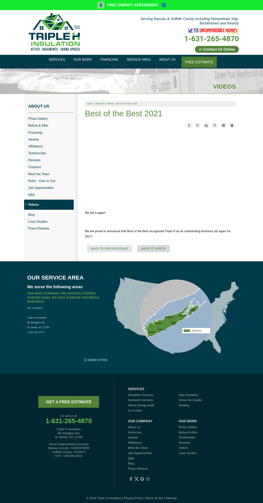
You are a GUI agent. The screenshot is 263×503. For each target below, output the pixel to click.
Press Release (38, 225)
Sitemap (171, 495)
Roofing (184, 402)
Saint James (35, 289)
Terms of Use (154, 495)
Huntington (74, 289)
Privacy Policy (133, 495)
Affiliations (35, 143)
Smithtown (88, 289)
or (217, 49)
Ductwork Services (140, 397)
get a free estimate (68, 398)
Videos (33, 201)
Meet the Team (39, 171)
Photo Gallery (38, 115)
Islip (63, 289)
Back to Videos (153, 245)
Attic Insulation (189, 391)
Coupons (34, 164)
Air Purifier (135, 407)
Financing (35, 129)
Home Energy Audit (141, 402)
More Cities (98, 356)
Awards (33, 136)
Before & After (38, 122)
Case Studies (37, 218)
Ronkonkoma (35, 298)
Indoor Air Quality (190, 397)
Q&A (31, 191)
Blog (31, 211)
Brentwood (73, 293)
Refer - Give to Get (41, 177)
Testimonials (37, 150)
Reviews (34, 157)
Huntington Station (38, 293)
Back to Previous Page (109, 245)
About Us (38, 103)
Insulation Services (141, 391)
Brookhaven (51, 289)
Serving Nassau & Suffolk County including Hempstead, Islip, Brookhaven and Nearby (189, 21)
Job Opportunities (40, 184)
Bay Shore (58, 293)
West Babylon (90, 293)
